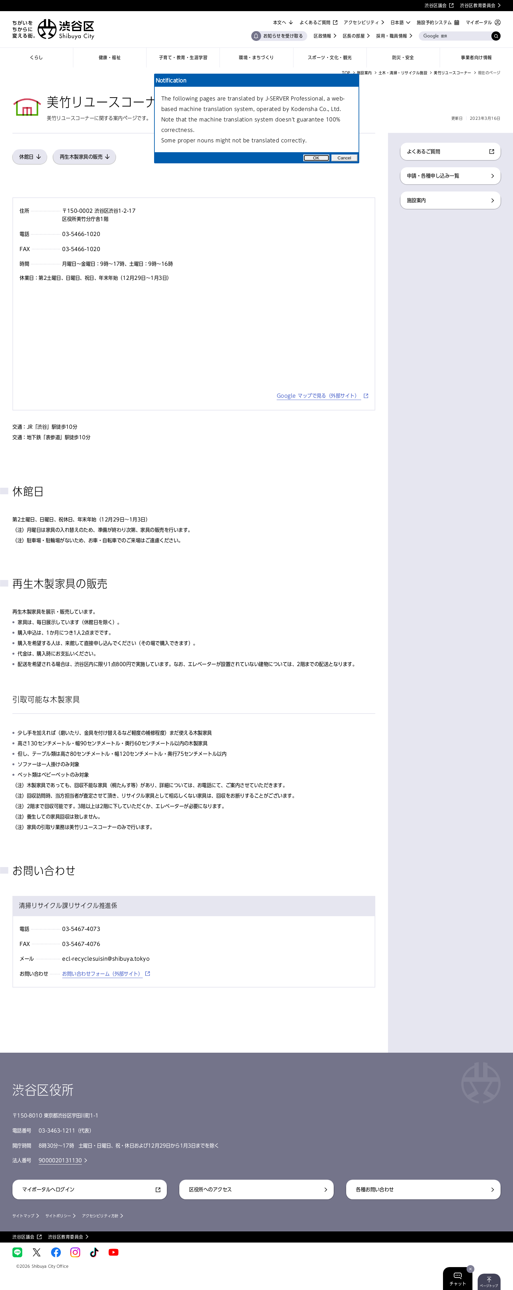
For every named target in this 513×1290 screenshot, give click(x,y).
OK (316, 157)
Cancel (344, 157)
